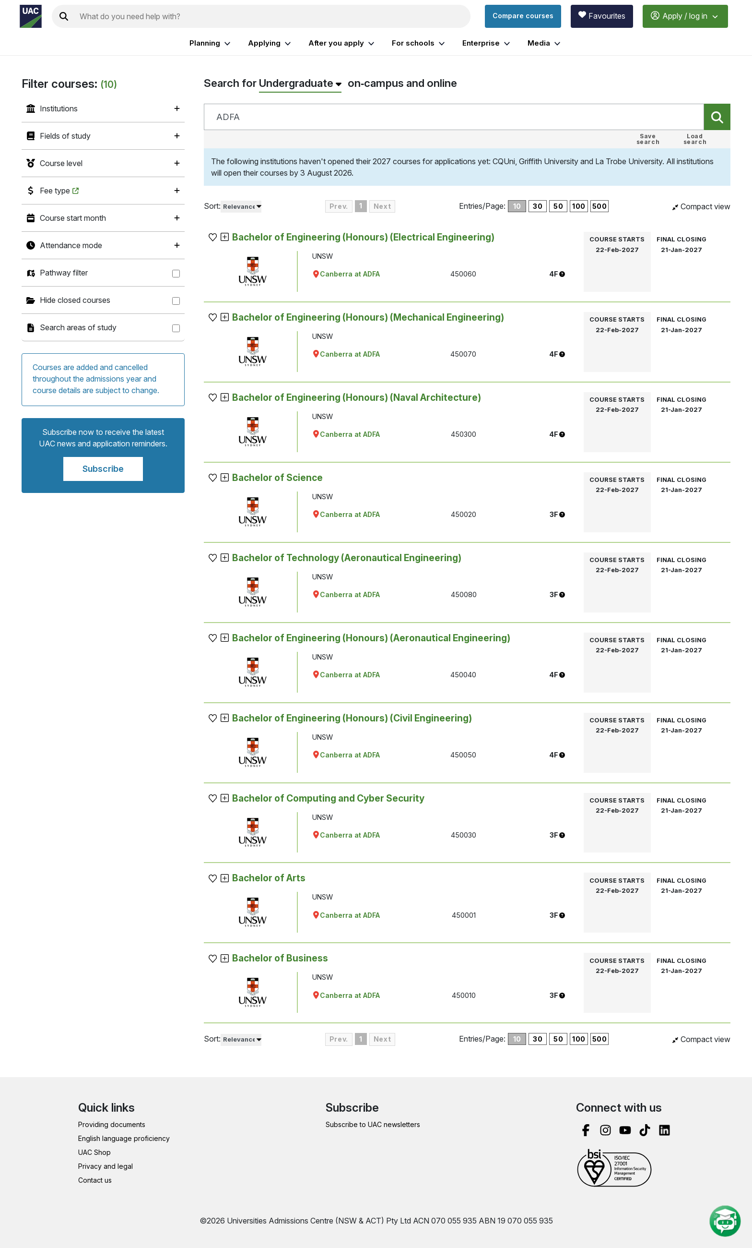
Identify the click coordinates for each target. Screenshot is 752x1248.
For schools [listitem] (419, 43)
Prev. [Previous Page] (338, 206)
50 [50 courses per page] (558, 206)
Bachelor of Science (277, 477)
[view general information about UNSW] (252, 271)
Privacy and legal (105, 1166)
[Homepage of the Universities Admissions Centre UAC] (30, 16)
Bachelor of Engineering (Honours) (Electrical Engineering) (363, 237)
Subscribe (103, 469)
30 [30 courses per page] (537, 206)
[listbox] (241, 207)
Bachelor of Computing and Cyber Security (328, 798)
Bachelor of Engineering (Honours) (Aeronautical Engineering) (371, 638)
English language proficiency (124, 1138)
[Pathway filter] (176, 273)
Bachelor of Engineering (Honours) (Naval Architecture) (356, 397)
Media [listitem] (545, 43)
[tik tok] (645, 1130)
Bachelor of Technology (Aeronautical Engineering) (346, 558)
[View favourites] (602, 16)
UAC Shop (94, 1152)
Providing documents (111, 1124)
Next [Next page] (382, 206)
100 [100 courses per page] (579, 206)
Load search (695, 138)
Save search (648, 138)
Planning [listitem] (211, 43)
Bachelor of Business (280, 958)
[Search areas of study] (176, 328)
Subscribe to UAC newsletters (373, 1124)
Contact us (95, 1180)
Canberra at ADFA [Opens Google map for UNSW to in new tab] (346, 274)
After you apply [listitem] (342, 43)
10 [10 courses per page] (517, 206)
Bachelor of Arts (269, 878)
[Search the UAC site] (273, 16)
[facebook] (586, 1130)
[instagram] (605, 1130)
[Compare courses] (523, 16)
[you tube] (625, 1130)
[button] (214, 237)
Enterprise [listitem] (487, 43)
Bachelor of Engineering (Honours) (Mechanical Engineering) (368, 317)
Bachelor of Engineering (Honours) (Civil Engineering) (352, 718)
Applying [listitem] (271, 43)
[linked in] (664, 1130)
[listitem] (103, 108)
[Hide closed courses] (176, 301)
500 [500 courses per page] (599, 206)
